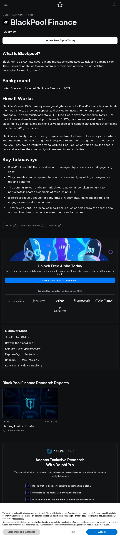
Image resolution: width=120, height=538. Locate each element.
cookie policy (18, 518)
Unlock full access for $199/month (60, 280)
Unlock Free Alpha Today (60, 40)
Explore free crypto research (24, 348)
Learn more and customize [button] (21, 532)
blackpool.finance (32, 225)
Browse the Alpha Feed (20, 343)
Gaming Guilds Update (18, 426)
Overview (10, 31)
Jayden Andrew (15, 430)
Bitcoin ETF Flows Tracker (22, 359)
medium (55, 225)
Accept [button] (102, 532)
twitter (10, 225)
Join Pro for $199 (17, 337)
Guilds (5, 421)
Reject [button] (72, 532)
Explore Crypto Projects (21, 354)
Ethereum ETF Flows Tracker (24, 365)
